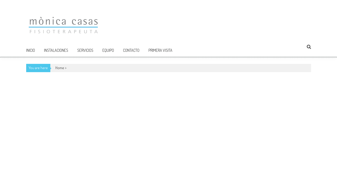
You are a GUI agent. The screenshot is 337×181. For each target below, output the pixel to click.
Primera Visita (160, 50)
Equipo (108, 50)
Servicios (85, 50)
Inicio (30, 50)
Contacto (131, 50)
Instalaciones (56, 50)
